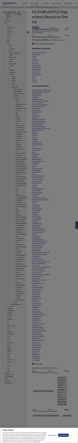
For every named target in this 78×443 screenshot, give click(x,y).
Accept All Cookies (63, 436)
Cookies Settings (52, 436)
